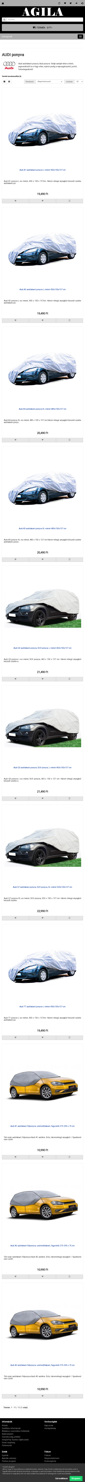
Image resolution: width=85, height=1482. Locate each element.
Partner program (9, 1461)
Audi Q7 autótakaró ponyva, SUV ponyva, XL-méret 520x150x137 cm (42, 887)
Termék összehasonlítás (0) (11, 76)
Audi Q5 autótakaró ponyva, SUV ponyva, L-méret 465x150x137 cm (42, 767)
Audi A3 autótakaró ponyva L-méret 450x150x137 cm (43, 289)
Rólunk (5, 1425)
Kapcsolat (48, 1425)
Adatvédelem (7, 1434)
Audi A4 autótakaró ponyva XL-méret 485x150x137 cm (42, 409)
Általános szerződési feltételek (15, 1431)
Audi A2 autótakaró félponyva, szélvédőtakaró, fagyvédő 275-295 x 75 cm (42, 1246)
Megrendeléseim (51, 1458)
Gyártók (5, 1455)
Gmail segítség (8, 1442)
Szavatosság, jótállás (11, 1437)
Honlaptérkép (50, 1428)
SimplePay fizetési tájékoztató (15, 1440)
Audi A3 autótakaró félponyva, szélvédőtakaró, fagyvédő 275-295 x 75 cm (42, 1365)
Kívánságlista (50, 1461)
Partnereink (7, 1445)
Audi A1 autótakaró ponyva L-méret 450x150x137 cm (43, 170)
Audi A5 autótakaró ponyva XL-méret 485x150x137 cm (42, 528)
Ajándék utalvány (9, 1458)
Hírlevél (47, 1464)
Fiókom (47, 1455)
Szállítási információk (11, 1428)
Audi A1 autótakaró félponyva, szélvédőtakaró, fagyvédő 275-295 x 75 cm (42, 1126)
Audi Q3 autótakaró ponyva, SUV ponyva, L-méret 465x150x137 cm (42, 648)
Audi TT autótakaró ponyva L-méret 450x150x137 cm (42, 1007)
